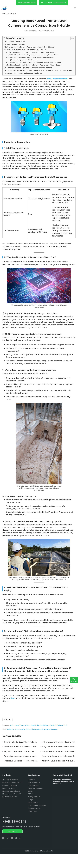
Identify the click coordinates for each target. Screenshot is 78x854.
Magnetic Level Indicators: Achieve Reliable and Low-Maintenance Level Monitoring (59, 761)
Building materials (34, 797)
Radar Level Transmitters (15, 41)
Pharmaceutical (33, 785)
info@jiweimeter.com (26, 2)
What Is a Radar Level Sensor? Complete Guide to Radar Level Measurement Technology (20, 747)
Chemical (31, 780)
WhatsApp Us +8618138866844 (53, 2)
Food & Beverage (34, 782)
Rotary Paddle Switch (9, 785)
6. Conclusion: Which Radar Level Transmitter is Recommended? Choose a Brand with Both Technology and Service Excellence (38, 71)
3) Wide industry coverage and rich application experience (31, 57)
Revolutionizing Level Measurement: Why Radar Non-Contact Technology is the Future (20, 756)
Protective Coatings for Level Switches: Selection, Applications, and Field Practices (20, 761)
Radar (8, 719)
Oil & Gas (31, 794)
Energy (30, 800)
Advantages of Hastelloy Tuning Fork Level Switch (59, 742)
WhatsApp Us (12, 831)
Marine (30, 791)
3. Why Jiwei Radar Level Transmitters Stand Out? (25, 50)
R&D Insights (31, 30)
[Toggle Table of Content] (71, 38)
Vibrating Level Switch (10, 780)
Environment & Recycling (37, 805)
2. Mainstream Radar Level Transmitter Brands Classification (30, 47)
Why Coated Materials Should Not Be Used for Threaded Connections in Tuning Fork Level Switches (59, 747)
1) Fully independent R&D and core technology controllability (32, 52)
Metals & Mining (33, 803)
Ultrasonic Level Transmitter (12, 794)
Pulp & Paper (32, 811)
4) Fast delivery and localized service (23, 60)
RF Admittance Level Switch (12, 782)
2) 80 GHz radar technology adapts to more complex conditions (34, 55)
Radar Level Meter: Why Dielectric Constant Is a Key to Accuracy (32, 729)
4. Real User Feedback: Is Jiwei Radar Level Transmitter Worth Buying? (33, 65)
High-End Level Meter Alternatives (19, 751)
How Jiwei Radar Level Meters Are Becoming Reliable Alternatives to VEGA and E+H (59, 756)
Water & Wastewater (35, 788)
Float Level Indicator (9, 797)
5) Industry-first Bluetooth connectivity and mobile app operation (35, 62)
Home (4, 14)
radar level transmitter (57, 78)
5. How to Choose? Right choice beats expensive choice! (28, 68)
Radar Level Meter (8, 788)
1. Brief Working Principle (15, 44)
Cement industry (34, 808)
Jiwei (13, 698)
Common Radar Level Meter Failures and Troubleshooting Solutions (20, 742)
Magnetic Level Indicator (11, 791)
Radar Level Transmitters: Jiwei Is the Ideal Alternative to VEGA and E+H (38, 725)
